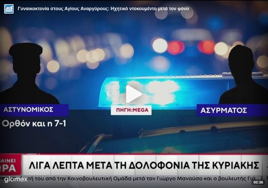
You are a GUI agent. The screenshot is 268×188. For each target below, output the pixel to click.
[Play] (134, 94)
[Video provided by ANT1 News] (9, 9)
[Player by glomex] (16, 180)
